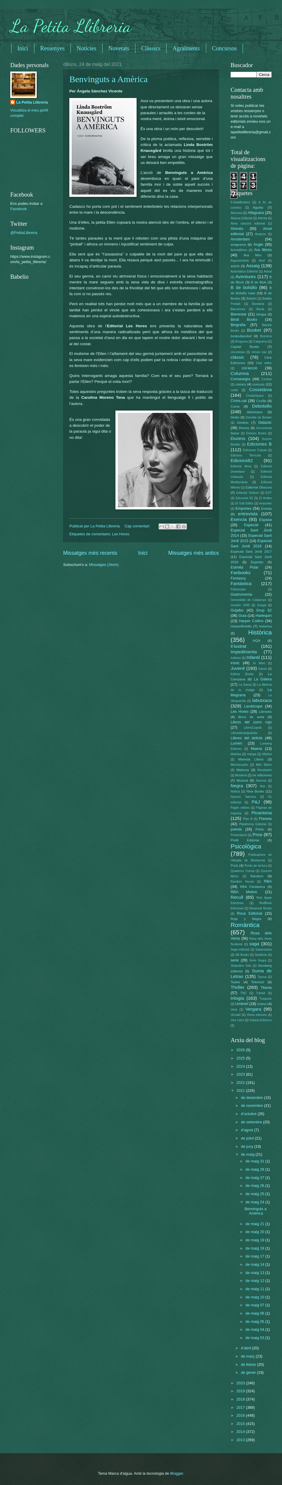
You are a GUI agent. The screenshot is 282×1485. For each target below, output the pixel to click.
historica (265, 626)
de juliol (248, 1138)
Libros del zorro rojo (251, 722)
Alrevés (237, 228)
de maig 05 (255, 1321)
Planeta (265, 818)
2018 (241, 1399)
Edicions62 (242, 460)
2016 (241, 1415)
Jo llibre (259, 663)
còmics (240, 384)
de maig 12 (255, 1280)
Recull (237, 897)
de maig (248, 1154)
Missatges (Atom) (103, 564)
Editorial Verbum (247, 492)
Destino (243, 422)
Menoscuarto (239, 764)
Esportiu (257, 562)
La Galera (263, 679)
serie (235, 960)
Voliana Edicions (260, 1020)
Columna (240, 373)
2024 (241, 1066)
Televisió (257, 982)
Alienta (262, 218)
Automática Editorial (244, 271)
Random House (242, 881)
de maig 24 (255, 1202)
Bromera (266, 336)
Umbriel (241, 1003)
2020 (241, 1383)
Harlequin (264, 615)
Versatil (236, 1014)
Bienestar (238, 314)
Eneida (266, 508)
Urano (262, 1004)
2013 (241, 1440)
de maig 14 (255, 1264)
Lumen (236, 743)
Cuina (235, 406)
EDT (269, 492)
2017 (241, 1407)
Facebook (18, 209)
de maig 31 (255, 1161)
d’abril (246, 1348)
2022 (241, 1082)
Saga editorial (240, 949)
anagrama (238, 244)
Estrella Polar (244, 567)
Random (257, 876)
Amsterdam (240, 239)
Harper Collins (251, 621)
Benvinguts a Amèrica (108, 79)
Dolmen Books (256, 433)
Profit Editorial (245, 840)
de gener (249, 1372)
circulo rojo (259, 352)
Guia (242, 615)
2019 (241, 1391)
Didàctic (265, 422)
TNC (243, 993)
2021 (241, 1090)
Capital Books (245, 346)
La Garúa (245, 684)
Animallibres (239, 250)
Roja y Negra (246, 919)
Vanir (234, 1009)
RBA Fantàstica (252, 886)
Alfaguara (256, 212)
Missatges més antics (193, 553)
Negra (237, 785)
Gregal (261, 605)
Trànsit (260, 993)
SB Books (242, 954)
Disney (244, 428)
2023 (241, 1074)
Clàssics (151, 48)
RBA (268, 881)
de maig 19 (255, 1240)
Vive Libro (237, 1020)
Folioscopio (238, 589)
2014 (241, 1431)
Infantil (253, 657)
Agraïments (186, 48)
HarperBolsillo (241, 626)
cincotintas (238, 352)
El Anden (265, 498)
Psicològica (246, 846)
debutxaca (254, 412)
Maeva (256, 748)
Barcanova (238, 309)
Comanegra (240, 379)
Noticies (86, 48)
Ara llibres (263, 250)
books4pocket (241, 336)
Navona (261, 780)
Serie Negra (257, 960)
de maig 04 (255, 1329)
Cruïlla (261, 401)
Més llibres (264, 764)
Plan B (247, 818)
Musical (242, 780)
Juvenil (238, 668)
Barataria (258, 303)
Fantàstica (241, 583)
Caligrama (260, 341)
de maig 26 (255, 1185)
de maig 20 (255, 1232)
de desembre (252, 1097)
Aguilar (258, 207)
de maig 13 (255, 1272)
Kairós (262, 668)
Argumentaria (240, 260)
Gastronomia (241, 594)
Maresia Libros (250, 759)
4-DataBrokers (240, 202)
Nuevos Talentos (243, 796)
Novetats (118, 48)
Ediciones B (259, 443)
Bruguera (241, 341)
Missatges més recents (90, 553)
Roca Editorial (249, 913)
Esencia (239, 519)
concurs (259, 384)
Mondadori (264, 770)
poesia (236, 829)
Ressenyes (52, 48)
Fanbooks (241, 572)
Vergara (253, 1008)
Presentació (238, 835)
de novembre (252, 1105)
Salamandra (263, 949)
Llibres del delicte (247, 738)
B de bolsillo (244, 287)
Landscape (253, 706)
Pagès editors (240, 807)
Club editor (264, 363)
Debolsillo (262, 405)
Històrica (260, 632)
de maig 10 (255, 1297)
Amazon (260, 234)
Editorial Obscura (259, 487)
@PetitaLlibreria (23, 232)
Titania (266, 987)
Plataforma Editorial (252, 824)
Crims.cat (238, 400)
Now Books (255, 791)
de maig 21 (255, 1224)
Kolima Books (242, 674)
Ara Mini (252, 255)
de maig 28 (255, 1169)
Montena (241, 775)
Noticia (235, 791)
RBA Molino (244, 892)
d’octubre (249, 1114)
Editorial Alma (241, 466)
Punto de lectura (256, 865)
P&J (255, 801)
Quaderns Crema (242, 871)
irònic (235, 663)
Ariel (262, 260)
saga (254, 943)
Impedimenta (244, 651)
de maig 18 (255, 1248)
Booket (254, 330)
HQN (256, 640)
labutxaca (262, 700)
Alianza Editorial (241, 218)
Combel (266, 379)
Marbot (267, 754)
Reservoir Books (260, 908)
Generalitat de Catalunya (248, 600)
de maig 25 (255, 1194)
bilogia (261, 314)
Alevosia (236, 213)
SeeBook (261, 954)
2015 (241, 1423)
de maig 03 (255, 1337)
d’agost (247, 1130)
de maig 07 (255, 1305)
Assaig (253, 265)
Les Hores (120, 534)
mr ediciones (262, 775)
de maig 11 (255, 1289)
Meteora (242, 770)
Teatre (235, 982)
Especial (251, 525)
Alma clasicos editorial (248, 223)
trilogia (237, 998)
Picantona (261, 812)
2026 (241, 1050)
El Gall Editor (244, 503)
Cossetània (260, 389)
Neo (262, 786)
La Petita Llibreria (70, 25)
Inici (22, 48)
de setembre (252, 1122)
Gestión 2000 (240, 605)
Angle (258, 244)
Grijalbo (237, 610)
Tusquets (265, 998)
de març (248, 1356)
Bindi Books (244, 319)
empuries (265, 503)
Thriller (237, 987)
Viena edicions (257, 1014)
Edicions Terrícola (246, 455)
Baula (260, 309)
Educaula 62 (244, 498)
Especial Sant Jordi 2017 (251, 551)
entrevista (248, 513)
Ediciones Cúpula (255, 450)
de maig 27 (255, 1177)
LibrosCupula (253, 727)
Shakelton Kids (241, 965)
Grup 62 (264, 610)
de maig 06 (255, 1313)
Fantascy (238, 578)
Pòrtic (260, 829)
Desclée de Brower (259, 417)
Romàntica (245, 924)
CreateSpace (254, 395)
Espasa (265, 519)
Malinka (236, 754)
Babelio (251, 298)
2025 (241, 1058)
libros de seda (251, 717)
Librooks (265, 711)
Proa (257, 834)
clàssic (237, 357)
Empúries (243, 508)
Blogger (176, 1473)
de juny (247, 1146)
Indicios (236, 658)
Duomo (238, 438)
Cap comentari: (138, 526)
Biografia (238, 325)
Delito (235, 417)
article (235, 266)
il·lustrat (238, 646)
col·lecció (249, 368)
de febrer (249, 1364)
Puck (234, 865)
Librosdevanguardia (244, 733)
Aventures (245, 276)
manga (251, 754)
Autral (268, 271)
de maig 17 (255, 1256)
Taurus (262, 977)
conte (234, 390)
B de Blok (258, 282)
